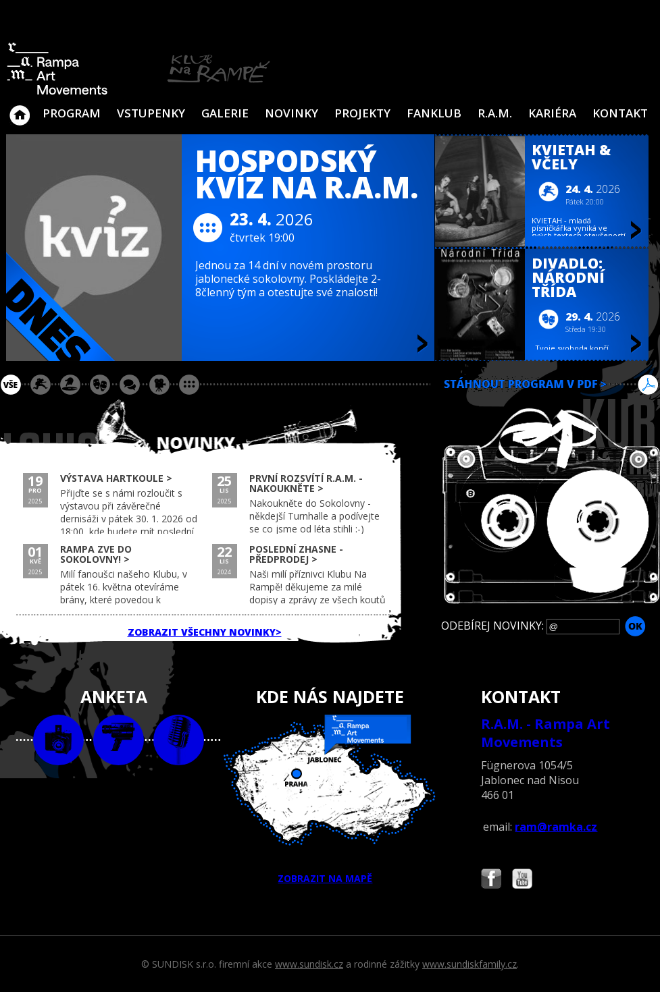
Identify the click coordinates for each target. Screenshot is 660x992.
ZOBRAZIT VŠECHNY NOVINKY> (205, 632)
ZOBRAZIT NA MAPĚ (330, 800)
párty (70, 384)
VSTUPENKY (151, 113)
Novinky (291, 113)
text (178, 740)
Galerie (225, 113)
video (118, 740)
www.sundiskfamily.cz (469, 964)
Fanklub (434, 113)
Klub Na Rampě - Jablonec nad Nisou (19, 109)
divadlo (99, 384)
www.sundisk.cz (309, 964)
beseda (129, 384)
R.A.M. (495, 113)
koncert (40, 384)
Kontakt (620, 113)
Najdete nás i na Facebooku (491, 880)
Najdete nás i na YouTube (522, 880)
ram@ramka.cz (556, 826)
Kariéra (552, 113)
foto (58, 740)
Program (72, 113)
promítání (159, 384)
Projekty (362, 113)
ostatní (189, 384)
